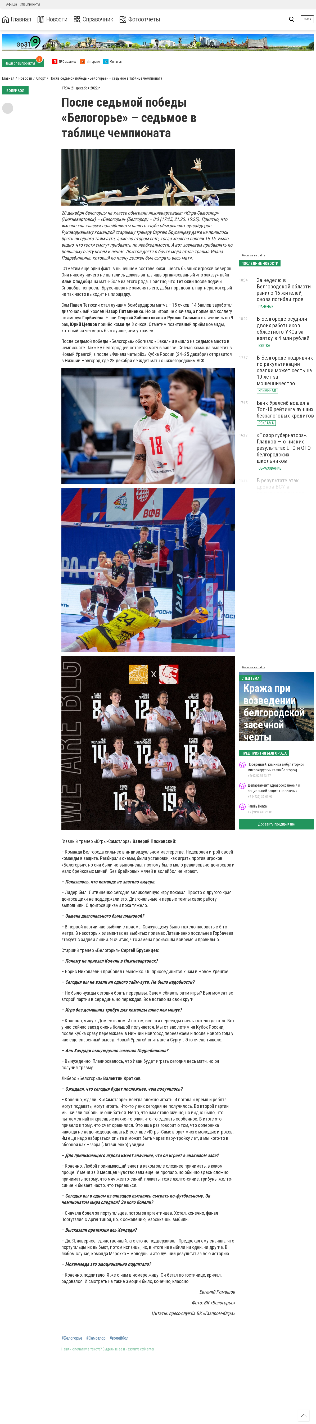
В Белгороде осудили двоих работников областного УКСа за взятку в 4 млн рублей (283, 328)
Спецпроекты (30, 4)
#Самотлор (96, 1338)
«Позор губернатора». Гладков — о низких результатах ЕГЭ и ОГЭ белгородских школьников (284, 448)
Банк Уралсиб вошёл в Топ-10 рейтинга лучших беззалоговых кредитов (285, 409)
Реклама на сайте (253, 255)
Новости (52, 19)
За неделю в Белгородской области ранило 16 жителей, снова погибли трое (284, 289)
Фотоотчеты (140, 19)
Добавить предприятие (276, 824)
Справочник (93, 19)
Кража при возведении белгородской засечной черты (274, 712)
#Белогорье (71, 1338)
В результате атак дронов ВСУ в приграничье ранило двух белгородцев (280, 490)
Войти (307, 19)
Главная (16, 19)
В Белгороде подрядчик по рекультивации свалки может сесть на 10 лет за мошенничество (285, 371)
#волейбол (119, 1338)
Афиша (11, 4)
